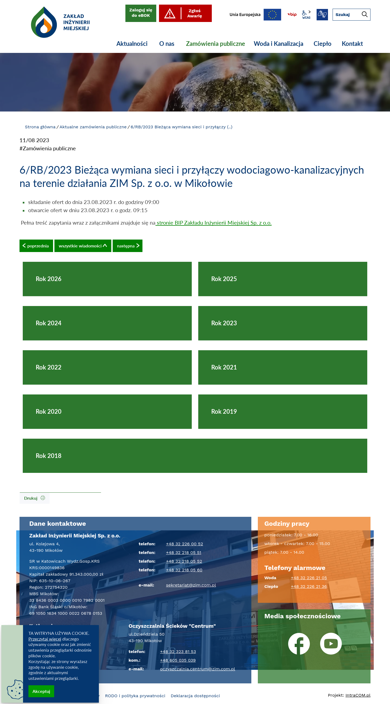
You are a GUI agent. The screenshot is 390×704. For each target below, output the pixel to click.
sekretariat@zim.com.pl (191, 585)
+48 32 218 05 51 (183, 552)
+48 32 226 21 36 (309, 586)
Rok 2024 (48, 323)
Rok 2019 (224, 411)
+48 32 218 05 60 (184, 569)
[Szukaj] (364, 15)
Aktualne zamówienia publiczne (93, 126)
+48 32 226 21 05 (309, 577)
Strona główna (40, 126)
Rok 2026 (48, 278)
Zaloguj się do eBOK (140, 12)
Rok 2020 (48, 411)
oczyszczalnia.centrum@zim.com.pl (197, 668)
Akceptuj (41, 691)
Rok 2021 (224, 367)
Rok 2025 (224, 278)
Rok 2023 (224, 323)
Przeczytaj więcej (44, 638)
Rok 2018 (48, 455)
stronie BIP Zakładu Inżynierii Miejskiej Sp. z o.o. (213, 222)
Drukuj (34, 498)
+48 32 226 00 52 (184, 543)
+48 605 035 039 (178, 660)
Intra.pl (358, 695)
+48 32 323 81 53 (178, 651)
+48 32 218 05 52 (184, 561)
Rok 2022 (48, 367)
